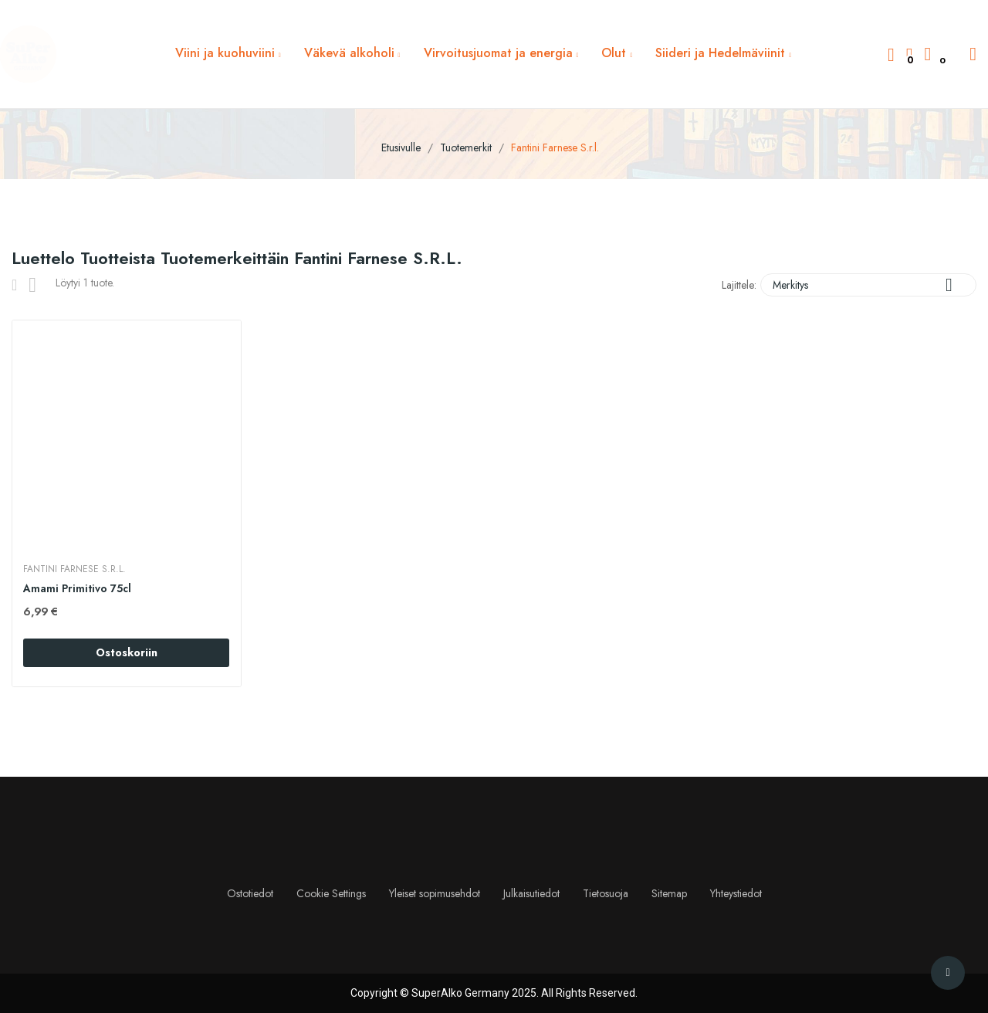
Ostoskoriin (126, 652)
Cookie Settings (331, 893)
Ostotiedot (250, 893)
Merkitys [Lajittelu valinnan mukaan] (868, 284)
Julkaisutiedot (531, 893)
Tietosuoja (605, 893)
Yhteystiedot (736, 893)
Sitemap (669, 893)
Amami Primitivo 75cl (78, 588)
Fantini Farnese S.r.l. (75, 569)
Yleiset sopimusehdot (434, 893)
